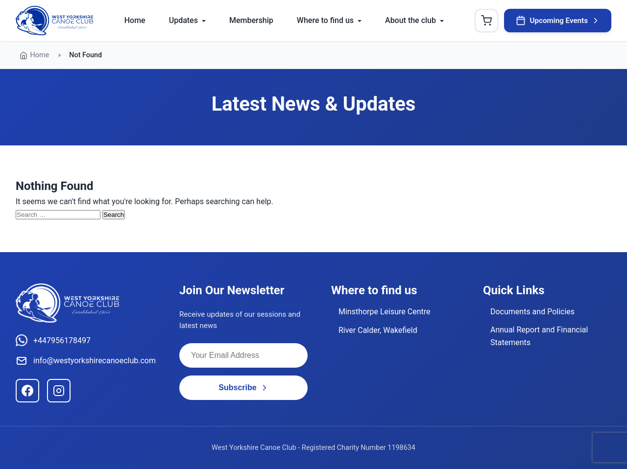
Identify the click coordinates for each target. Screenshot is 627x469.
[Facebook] (27, 390)
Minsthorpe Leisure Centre (384, 311)
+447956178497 (53, 340)
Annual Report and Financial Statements (539, 336)
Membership (251, 20)
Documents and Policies (532, 311)
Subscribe (243, 387)
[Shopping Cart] (486, 20)
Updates (183, 20)
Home (134, 20)
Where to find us (325, 20)
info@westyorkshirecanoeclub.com (86, 361)
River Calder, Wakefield (377, 330)
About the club (410, 20)
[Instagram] (59, 390)
